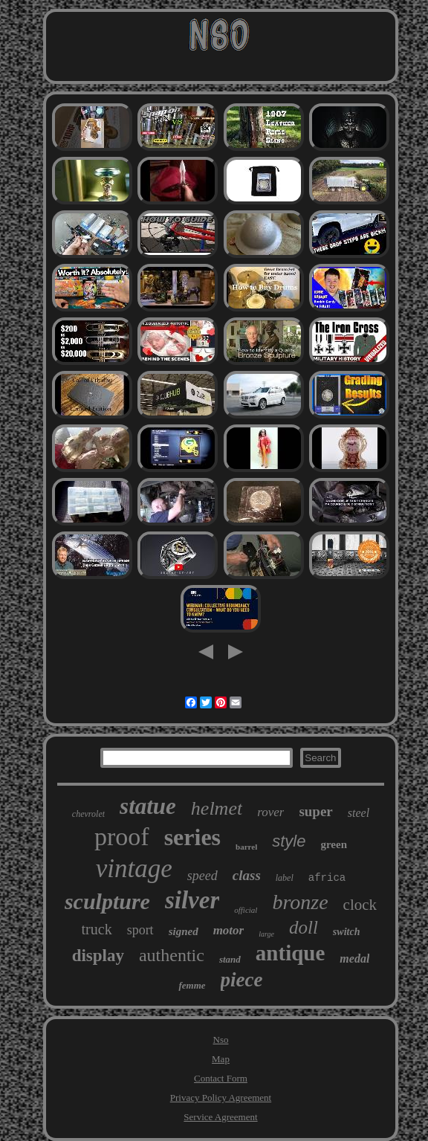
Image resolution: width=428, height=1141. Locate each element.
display (98, 955)
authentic (171, 955)
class (247, 875)
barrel (246, 846)
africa (327, 878)
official (245, 909)
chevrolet (88, 814)
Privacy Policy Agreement (220, 1097)
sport (140, 929)
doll (303, 927)
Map (221, 1058)
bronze (300, 902)
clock (360, 905)
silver (192, 900)
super (315, 811)
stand (230, 959)
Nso (221, 1039)
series (192, 837)
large (266, 934)
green (333, 844)
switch (346, 931)
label (285, 878)
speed (202, 875)
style (288, 841)
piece (242, 980)
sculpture (107, 901)
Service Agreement (220, 1116)
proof (121, 836)
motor (228, 930)
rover (270, 812)
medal (354, 958)
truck (97, 929)
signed (183, 931)
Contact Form (220, 1078)
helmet (216, 808)
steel (358, 813)
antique (290, 953)
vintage (134, 868)
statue (148, 806)
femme (191, 985)
